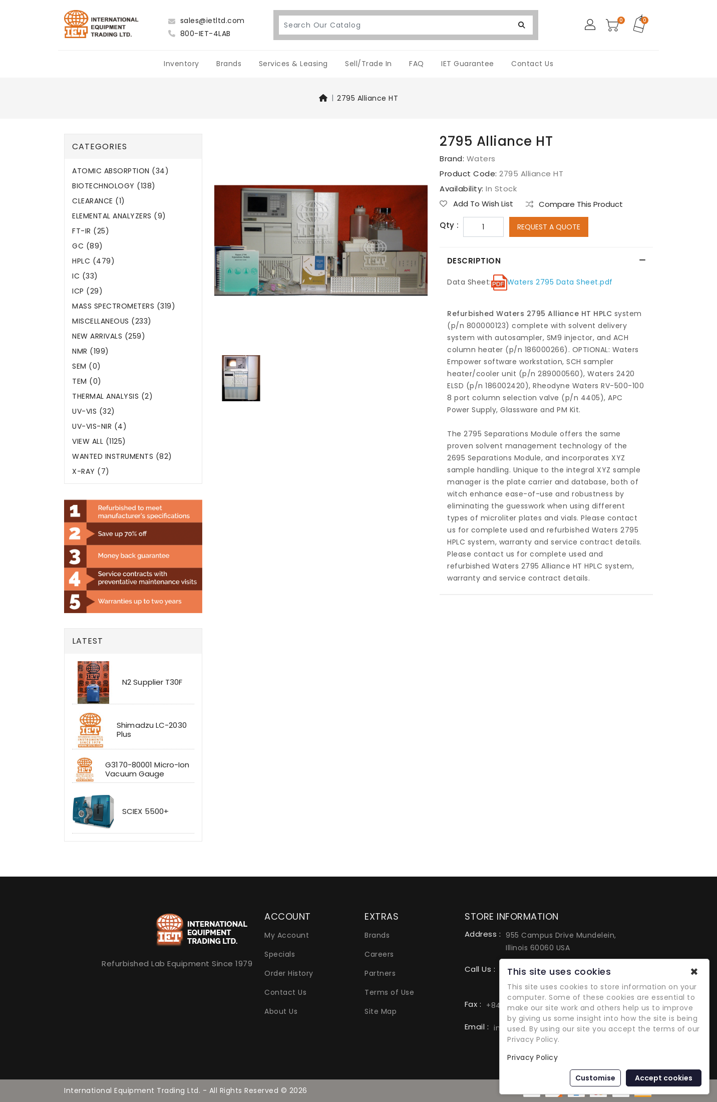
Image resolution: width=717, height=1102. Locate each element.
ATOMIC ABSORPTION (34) (120, 171)
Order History (288, 973)
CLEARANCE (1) (98, 201)
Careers (379, 954)
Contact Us (532, 64)
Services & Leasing (293, 64)
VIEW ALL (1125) (99, 441)
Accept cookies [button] (663, 1078)
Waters (481, 158)
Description (474, 260)
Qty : (449, 225)
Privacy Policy (532, 1057)
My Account (286, 935)
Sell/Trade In (368, 64)
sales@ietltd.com (206, 20)
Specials (279, 954)
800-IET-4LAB (199, 34)
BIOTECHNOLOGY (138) (114, 186)
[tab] (546, 260)
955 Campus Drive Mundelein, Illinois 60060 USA (561, 941)
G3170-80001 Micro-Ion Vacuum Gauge (147, 769)
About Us (280, 1011)
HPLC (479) (93, 261)
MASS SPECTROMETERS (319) (123, 306)
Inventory (181, 64)
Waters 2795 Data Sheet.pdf (560, 282)
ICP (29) (87, 291)
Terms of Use (389, 992)
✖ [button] (694, 972)
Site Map (381, 1011)
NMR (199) (90, 351)
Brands (228, 64)
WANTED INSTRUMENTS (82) (122, 456)
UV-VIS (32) (93, 411)
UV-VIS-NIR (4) (99, 426)
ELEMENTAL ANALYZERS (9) (119, 216)
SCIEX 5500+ (145, 811)
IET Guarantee (467, 64)
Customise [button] (595, 1078)
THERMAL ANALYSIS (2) (112, 396)
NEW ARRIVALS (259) (108, 336)
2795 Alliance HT (367, 98)
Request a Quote (548, 227)
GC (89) (87, 246)
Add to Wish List (476, 203)
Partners (380, 973)
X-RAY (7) (91, 471)
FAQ (416, 64)
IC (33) (85, 276)
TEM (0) (87, 381)
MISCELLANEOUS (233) (112, 321)
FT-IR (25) (90, 231)
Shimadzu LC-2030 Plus (152, 729)
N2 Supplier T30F (152, 682)
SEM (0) (86, 366)
